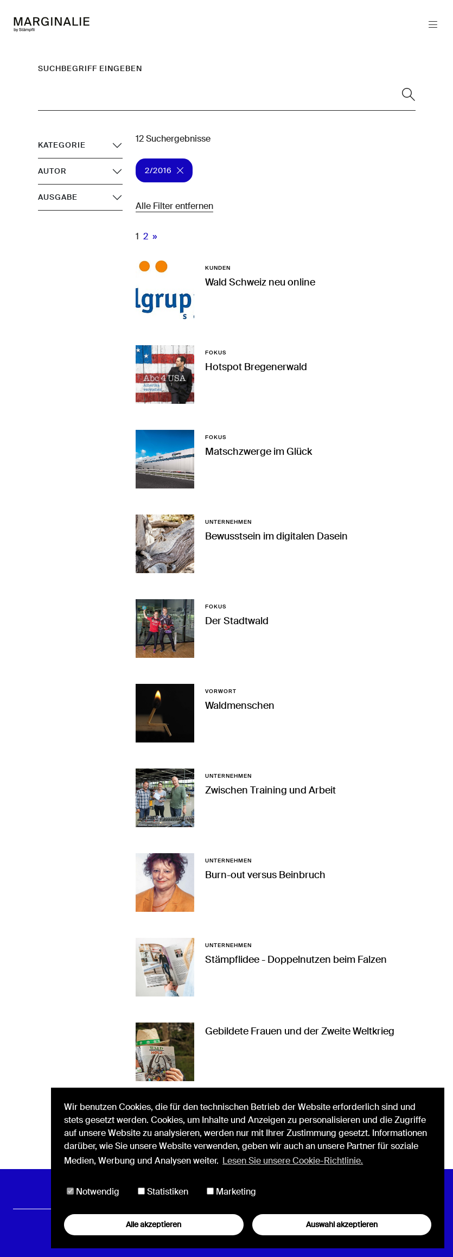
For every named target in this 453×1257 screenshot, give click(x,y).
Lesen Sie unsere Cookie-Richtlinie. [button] (292, 1160)
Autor (52, 171)
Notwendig (93, 1191)
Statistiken (163, 1191)
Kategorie (62, 145)
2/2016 (164, 170)
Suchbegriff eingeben (90, 68)
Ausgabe (58, 197)
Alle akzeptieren (153, 1224)
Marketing (231, 1191)
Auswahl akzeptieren (342, 1224)
